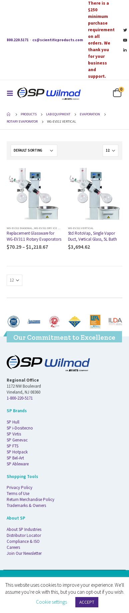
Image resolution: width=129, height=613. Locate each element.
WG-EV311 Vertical (81, 228)
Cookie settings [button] (51, 602)
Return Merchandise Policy (30, 499)
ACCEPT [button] (86, 602)
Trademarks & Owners (26, 505)
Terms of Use (18, 493)
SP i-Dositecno (20, 428)
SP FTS (12, 446)
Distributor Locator (24, 535)
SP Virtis (14, 434)
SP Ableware (18, 464)
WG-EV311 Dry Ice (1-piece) (52, 228)
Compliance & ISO (23, 541)
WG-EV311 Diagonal (20, 228)
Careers (13, 547)
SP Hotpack (17, 452)
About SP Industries (24, 529)
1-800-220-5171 (20, 398)
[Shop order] (34, 151)
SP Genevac (17, 440)
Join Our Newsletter (24, 553)
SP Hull (13, 422)
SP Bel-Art (15, 458)
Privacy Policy (19, 487)
